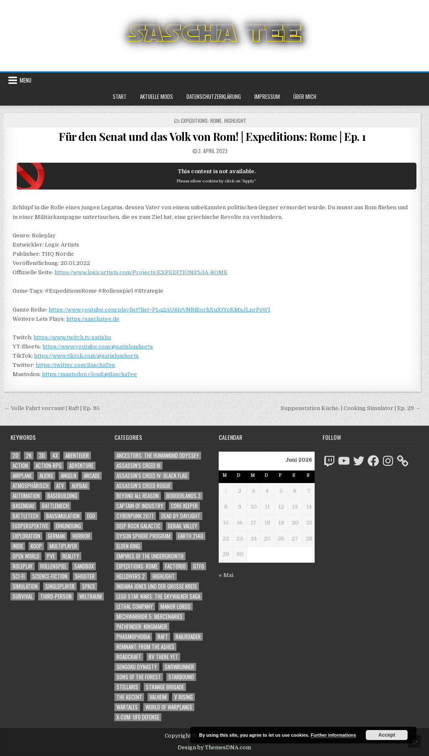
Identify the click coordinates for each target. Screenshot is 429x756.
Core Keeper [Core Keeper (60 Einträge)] (184, 506)
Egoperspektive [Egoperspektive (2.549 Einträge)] (30, 526)
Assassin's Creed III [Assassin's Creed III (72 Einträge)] (138, 466)
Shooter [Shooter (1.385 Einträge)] (85, 576)
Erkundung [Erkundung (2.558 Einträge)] (68, 526)
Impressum (267, 96)
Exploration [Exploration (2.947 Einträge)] (26, 536)
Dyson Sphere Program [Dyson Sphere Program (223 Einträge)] (143, 536)
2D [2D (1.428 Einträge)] (15, 456)
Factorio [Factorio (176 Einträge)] (175, 566)
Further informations (333, 735)
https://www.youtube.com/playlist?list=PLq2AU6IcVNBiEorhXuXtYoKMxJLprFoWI (159, 310)
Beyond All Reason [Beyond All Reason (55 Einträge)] (137, 496)
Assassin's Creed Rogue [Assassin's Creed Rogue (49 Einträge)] (143, 486)
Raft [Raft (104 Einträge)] (163, 637)
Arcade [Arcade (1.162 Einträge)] (92, 476)
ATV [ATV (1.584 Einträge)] (60, 486)
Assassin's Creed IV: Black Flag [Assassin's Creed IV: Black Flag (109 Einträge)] (151, 476)
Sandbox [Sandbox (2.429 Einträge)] (84, 566)
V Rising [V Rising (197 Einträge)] (183, 697)
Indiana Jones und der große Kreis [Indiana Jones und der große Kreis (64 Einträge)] (156, 586)
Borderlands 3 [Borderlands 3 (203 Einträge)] (183, 496)
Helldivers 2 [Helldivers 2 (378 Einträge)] (130, 576)
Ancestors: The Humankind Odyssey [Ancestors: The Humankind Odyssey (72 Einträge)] (157, 456)
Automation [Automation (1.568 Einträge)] (26, 496)
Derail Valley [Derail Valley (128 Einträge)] (182, 526)
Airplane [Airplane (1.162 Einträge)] (22, 476)
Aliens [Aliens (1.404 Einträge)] (46, 476)
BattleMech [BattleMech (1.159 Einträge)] (55, 506)
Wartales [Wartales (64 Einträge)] (127, 707)
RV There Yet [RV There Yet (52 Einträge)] (163, 657)
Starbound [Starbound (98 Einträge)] (181, 677)
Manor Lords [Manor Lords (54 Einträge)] (175, 607)
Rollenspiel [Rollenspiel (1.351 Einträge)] (53, 566)
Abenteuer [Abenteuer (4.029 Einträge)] (77, 456)
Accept (386, 735)
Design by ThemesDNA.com (214, 748)
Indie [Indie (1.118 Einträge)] (18, 546)
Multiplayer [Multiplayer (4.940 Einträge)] (63, 546)
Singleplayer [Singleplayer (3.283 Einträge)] (60, 586)
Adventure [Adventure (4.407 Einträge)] (81, 466)
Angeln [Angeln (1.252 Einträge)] (68, 476)
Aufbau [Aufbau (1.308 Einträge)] (80, 486)
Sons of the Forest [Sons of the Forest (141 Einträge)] (138, 677)
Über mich (304, 96)
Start (120, 96)
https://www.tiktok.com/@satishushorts (86, 356)
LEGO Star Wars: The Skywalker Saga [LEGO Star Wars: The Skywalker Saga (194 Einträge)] (158, 596)
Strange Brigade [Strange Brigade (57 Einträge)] (165, 687)
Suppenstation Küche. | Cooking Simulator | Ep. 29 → (351, 408)
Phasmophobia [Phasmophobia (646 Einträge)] (133, 637)
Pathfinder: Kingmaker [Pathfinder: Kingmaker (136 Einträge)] (141, 627)
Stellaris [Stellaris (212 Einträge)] (127, 687)
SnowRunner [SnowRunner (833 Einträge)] (179, 667)
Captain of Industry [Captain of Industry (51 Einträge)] (139, 506)
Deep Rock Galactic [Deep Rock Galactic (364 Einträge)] (138, 526)
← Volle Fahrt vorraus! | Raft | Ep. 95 (52, 408)
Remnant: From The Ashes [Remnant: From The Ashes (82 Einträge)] (145, 647)
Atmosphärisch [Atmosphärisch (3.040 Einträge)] (31, 486)
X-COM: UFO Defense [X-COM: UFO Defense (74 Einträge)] (137, 717)
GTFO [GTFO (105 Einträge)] (198, 566)
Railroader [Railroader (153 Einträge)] (188, 637)
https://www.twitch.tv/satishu (72, 337)
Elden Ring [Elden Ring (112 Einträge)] (128, 546)
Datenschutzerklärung (213, 96)
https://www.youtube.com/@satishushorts (97, 346)
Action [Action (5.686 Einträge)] (20, 466)
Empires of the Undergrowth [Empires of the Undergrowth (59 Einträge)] (149, 556)
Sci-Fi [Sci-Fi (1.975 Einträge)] (19, 576)
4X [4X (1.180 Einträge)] (55, 456)
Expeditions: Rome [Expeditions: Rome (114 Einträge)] (137, 566)
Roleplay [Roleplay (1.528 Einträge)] (23, 566)
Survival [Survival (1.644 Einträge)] (23, 596)
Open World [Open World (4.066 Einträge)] (26, 556)
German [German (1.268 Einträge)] (56, 536)
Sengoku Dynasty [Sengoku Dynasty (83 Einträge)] (136, 667)
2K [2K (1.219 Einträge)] (28, 456)
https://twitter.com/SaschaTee (75, 365)
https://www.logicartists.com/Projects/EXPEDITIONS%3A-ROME (140, 272)
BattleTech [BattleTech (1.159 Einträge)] (26, 516)
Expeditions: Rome (201, 120)
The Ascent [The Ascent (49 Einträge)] (129, 697)
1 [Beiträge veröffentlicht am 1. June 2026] (226, 491)
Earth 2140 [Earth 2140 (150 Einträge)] (190, 536)
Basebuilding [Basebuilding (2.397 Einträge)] (62, 496)
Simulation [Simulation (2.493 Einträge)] (25, 586)
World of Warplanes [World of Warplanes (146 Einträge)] (168, 707)
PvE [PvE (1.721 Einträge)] (51, 556)
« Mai (226, 575)
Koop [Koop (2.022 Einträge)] (36, 546)
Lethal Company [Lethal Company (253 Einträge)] (134, 607)
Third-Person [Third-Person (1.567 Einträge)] (56, 596)
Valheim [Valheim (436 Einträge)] (158, 697)
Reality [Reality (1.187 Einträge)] (70, 556)
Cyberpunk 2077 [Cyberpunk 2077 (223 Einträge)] (135, 516)
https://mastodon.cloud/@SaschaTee (89, 374)
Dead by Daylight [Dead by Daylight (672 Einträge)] (180, 516)
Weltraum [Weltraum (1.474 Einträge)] (90, 596)
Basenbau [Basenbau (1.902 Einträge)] (23, 506)
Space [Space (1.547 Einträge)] (88, 586)
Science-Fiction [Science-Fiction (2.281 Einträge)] (49, 576)
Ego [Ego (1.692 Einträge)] (91, 516)
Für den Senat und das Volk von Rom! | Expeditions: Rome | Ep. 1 (212, 136)
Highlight (235, 120)
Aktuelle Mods (156, 96)
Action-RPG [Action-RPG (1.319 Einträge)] (49, 466)
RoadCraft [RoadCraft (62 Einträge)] (128, 657)
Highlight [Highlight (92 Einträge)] (163, 576)
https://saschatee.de (92, 319)
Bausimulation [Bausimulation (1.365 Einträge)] (63, 516)
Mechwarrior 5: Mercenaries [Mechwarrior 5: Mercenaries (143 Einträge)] (149, 617)
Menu (25, 80)
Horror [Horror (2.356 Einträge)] (81, 536)
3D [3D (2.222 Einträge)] (42, 456)
